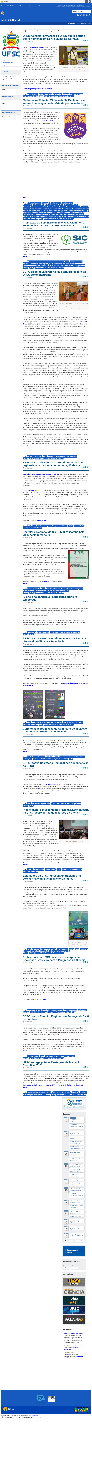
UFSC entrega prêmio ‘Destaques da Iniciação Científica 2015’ (52, 1120)
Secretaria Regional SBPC (41, 842)
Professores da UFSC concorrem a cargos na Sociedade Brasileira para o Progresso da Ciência (53, 1009)
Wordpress (34, 1472)
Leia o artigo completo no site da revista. (37, 94)
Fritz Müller (57, 99)
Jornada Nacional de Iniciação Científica (41, 998)
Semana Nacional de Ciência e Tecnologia (47, 754)
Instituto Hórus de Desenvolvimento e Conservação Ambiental (55, 218)
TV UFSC (4, 65)
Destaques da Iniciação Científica (39, 1150)
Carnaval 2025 (32, 99)
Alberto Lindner (37, 53)
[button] (68, 1298)
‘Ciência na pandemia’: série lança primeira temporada (50, 623)
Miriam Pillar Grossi (34, 474)
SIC (47, 281)
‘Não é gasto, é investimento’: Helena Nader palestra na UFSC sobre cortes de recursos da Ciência (55, 851)
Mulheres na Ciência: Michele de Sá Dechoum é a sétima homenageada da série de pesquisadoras (53, 109)
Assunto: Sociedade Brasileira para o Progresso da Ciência (45, 31)
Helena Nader (39, 913)
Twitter (4, 103)
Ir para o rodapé (35, 5)
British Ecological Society (54, 215)
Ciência (29, 913)
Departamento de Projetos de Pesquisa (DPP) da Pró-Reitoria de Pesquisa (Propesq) (53, 1142)
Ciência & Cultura (45, 99)
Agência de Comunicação (73, 1391)
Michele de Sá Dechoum (50, 131)
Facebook (5, 101)
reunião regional (33, 1112)
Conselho (30, 513)
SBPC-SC (46, 605)
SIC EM (52, 281)
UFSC (41, 101)
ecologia (63, 217)
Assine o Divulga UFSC (8, 63)
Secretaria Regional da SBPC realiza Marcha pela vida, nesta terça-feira (52, 557)
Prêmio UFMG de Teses (66, 998)
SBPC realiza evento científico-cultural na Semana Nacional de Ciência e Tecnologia (53, 668)
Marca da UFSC (6, 117)
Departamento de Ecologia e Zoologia (45, 217)
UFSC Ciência (6, 90)
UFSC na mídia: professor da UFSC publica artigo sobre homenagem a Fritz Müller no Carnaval (55, 40)
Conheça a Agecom (8, 76)
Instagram (5, 106)
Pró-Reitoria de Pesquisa (36, 793)
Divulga (4, 60)
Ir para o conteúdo (6, 5)
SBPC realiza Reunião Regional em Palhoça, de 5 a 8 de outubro (51, 1072)
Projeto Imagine (43, 658)
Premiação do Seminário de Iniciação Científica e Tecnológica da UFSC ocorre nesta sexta (55, 237)
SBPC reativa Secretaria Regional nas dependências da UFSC (53, 801)
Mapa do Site (80, 5)
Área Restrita (71, 24)
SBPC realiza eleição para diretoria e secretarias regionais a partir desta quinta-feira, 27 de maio (52, 484)
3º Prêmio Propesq (33, 213)
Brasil (6, 1)
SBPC (42, 281)
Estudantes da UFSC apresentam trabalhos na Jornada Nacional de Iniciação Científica (50, 923)
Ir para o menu (16, 5)
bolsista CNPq (39, 215)
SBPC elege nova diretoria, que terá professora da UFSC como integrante (52, 290)
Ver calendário (80, 1298)
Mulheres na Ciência (53, 223)
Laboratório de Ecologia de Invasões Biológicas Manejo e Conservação (57, 221)
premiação (35, 281)
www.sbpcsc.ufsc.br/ (53, 822)
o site (77, 1399)
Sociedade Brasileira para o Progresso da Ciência (41, 497)
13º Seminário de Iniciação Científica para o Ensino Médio (48, 278)
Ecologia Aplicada (73, 217)
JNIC (50, 279)
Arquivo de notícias (69, 1323)
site (84, 714)
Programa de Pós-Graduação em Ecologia (52, 227)
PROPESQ (49, 793)
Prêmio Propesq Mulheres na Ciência (50, 225)
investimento (50, 913)
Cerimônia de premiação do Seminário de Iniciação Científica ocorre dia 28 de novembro (54, 763)
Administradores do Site (84, 24)
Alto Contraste (70, 5)
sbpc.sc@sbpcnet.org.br (71, 714)
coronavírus (31, 658)
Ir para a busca (26, 5)
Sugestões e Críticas (8, 79)
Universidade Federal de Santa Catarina (58, 101)
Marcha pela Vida (33, 613)
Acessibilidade (61, 5)
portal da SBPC (42, 543)
